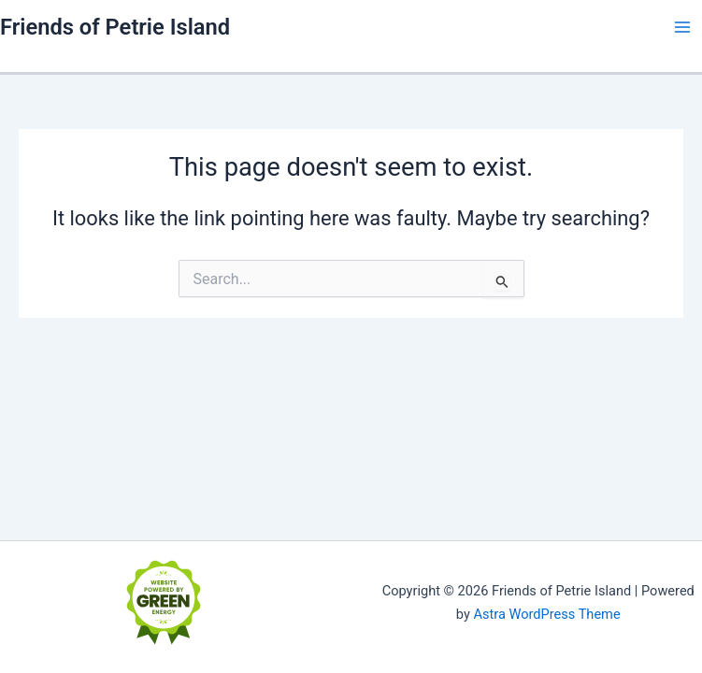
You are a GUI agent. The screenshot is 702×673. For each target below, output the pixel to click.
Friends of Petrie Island (115, 27)
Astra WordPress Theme (546, 614)
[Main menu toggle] (682, 27)
